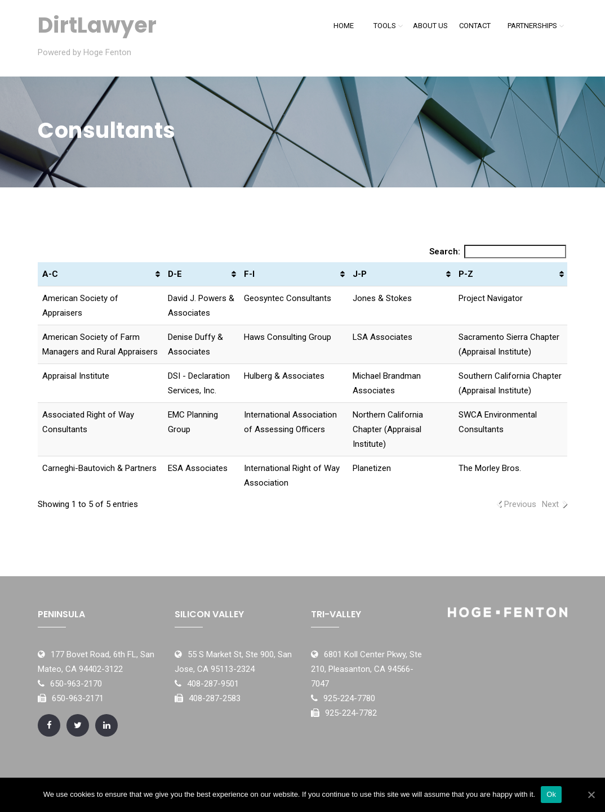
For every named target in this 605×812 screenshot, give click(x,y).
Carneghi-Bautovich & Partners (99, 468)
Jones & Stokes (382, 298)
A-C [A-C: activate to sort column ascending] (50, 274)
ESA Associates (198, 468)
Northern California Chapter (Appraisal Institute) (388, 429)
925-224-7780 (349, 698)
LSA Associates (382, 337)
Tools (384, 25)
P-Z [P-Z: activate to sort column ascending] (466, 274)
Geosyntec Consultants (287, 298)
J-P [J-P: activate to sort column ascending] (360, 274)
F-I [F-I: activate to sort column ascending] (249, 274)
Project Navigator (492, 298)
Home (343, 25)
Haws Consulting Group (287, 337)
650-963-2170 (76, 684)
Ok (551, 794)
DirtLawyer (97, 25)
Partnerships (532, 25)
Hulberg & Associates (284, 376)
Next (550, 504)
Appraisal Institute (75, 376)
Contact (475, 25)
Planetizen (372, 468)
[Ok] (591, 794)
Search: (498, 251)
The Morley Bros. (490, 468)
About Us (430, 25)
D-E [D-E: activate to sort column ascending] (175, 274)
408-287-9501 (213, 684)
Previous (520, 504)
